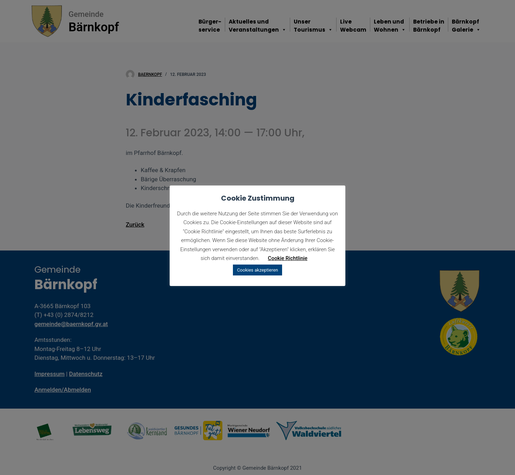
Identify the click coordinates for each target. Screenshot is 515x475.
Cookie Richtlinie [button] (288, 258)
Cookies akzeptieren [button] (257, 270)
